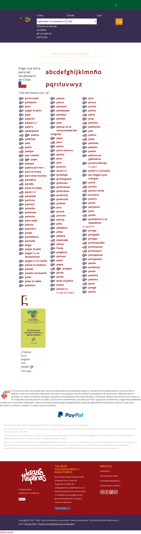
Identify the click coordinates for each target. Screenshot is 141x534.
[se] (31, 122)
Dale (120, 21)
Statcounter (6, 532)
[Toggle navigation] (116, 5)
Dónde (70, 15)
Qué (99, 15)
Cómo (40, 15)
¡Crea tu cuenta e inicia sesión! (70, 53)
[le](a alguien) (94, 222)
